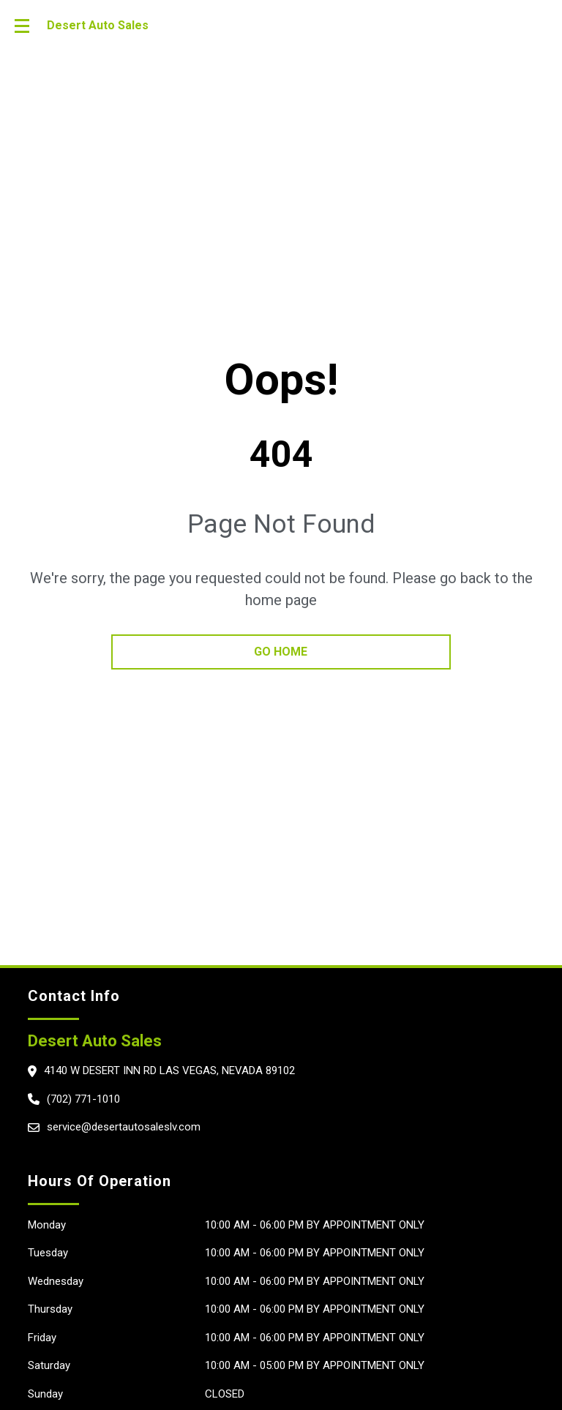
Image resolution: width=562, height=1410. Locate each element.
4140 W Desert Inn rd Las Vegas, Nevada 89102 (169, 1070)
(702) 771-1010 (83, 1099)
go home (280, 652)
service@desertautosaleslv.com (124, 1126)
